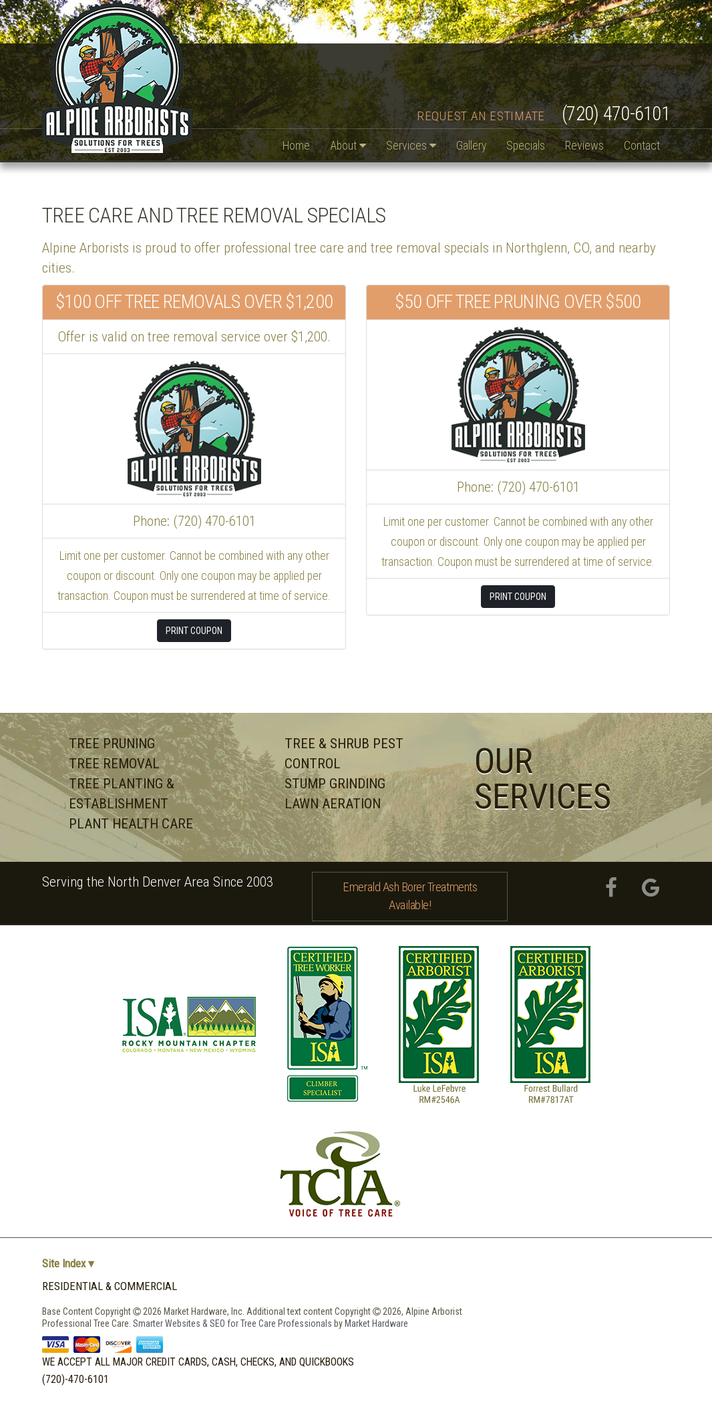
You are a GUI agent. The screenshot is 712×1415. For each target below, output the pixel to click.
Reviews (584, 145)
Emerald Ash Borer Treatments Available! (410, 896)
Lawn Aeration (333, 804)
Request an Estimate (481, 116)
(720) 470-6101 (616, 113)
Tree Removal (114, 764)
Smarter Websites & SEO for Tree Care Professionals (233, 1323)
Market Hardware (376, 1323)
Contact (642, 145)
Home (296, 145)
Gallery (471, 145)
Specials (525, 145)
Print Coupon (194, 630)
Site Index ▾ (68, 1263)
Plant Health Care (131, 824)
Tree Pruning (112, 744)
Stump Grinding (335, 784)
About (348, 145)
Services (411, 145)
